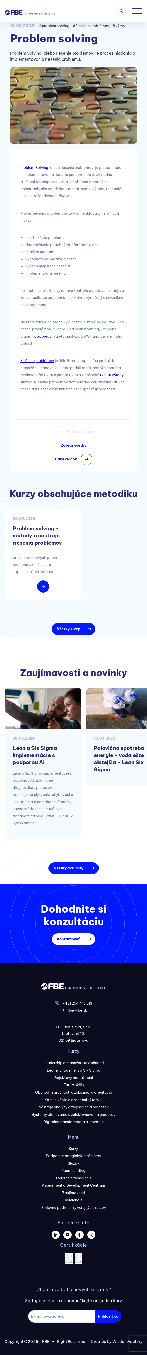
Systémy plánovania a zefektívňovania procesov (74, 1114)
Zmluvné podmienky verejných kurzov (73, 1207)
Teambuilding (73, 1170)
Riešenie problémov (37, 360)
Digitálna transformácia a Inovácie (73, 1122)
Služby (73, 1163)
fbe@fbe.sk (77, 1010)
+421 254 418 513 (77, 1003)
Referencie (74, 1200)
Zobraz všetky (73, 445)
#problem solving (54, 26)
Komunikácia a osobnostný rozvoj (74, 1099)
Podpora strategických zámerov (73, 1156)
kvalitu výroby (111, 375)
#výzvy (118, 26)
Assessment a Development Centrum (73, 1185)
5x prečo (44, 336)
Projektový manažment (73, 1077)
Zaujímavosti (73, 1193)
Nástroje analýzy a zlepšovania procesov (74, 1107)
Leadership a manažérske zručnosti (73, 1063)
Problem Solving (34, 167)
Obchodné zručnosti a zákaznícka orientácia (73, 1092)
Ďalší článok (66, 459)
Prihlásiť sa (108, 1316)
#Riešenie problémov (91, 26)
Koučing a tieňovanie (73, 1178)
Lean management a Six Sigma (73, 1070)
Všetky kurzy (68, 629)
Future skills (73, 1085)
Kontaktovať (68, 939)
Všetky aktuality (68, 868)
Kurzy (73, 1148)
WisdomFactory (127, 1341)
